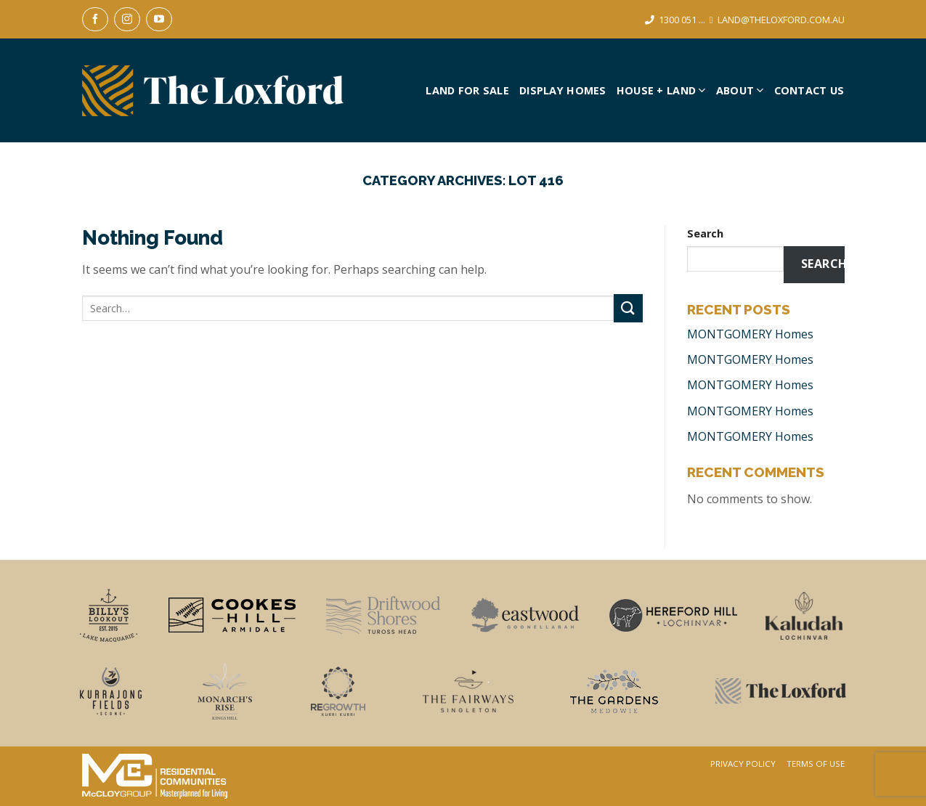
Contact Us (809, 90)
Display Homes (562, 90)
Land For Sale (467, 90)
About (740, 90)
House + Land (661, 90)
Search (705, 233)
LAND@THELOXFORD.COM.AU (781, 19)
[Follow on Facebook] (95, 19)
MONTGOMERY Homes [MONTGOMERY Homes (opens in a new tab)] (750, 334)
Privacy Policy (743, 764)
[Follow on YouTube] (159, 19)
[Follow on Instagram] (127, 19)
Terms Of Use (816, 764)
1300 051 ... (682, 19)
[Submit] (628, 308)
